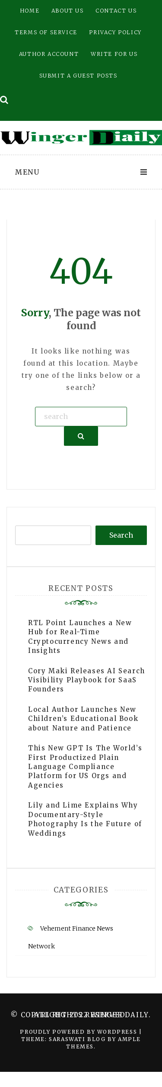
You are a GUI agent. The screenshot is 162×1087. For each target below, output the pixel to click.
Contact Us (116, 10)
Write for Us (114, 54)
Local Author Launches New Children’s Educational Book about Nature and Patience (83, 718)
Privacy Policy (115, 32)
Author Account (49, 54)
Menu (27, 172)
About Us (67, 10)
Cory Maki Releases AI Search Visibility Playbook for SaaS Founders (86, 680)
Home (29, 10)
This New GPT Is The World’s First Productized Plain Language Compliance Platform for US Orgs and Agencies (85, 766)
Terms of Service (46, 32)
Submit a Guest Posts (78, 75)
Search (121, 535)
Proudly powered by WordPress (79, 1032)
